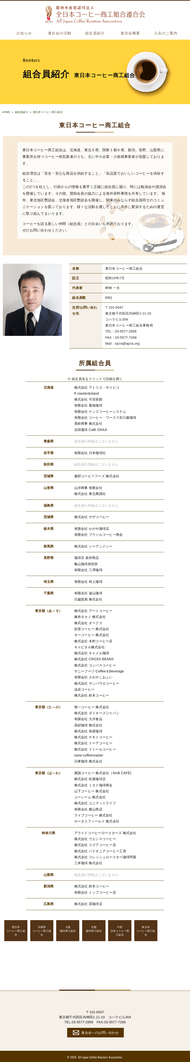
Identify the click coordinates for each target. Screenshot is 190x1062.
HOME (6, 112)
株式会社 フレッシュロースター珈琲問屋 (105, 856)
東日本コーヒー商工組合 (48, 112)
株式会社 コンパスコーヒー (95, 664)
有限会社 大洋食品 (88, 718)
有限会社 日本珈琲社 (90, 452)
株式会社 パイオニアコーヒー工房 (100, 850)
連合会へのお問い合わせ (95, 1031)
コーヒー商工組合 (15, 929)
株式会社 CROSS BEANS (94, 658)
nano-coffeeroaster (88, 754)
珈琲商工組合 (67, 927)
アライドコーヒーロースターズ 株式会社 (105, 831)
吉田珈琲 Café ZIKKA (90, 429)
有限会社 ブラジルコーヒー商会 (98, 534)
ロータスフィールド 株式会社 (97, 820)
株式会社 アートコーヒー (93, 610)
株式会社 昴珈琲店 (88, 902)
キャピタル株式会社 (89, 646)
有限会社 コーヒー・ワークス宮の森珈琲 (105, 417)
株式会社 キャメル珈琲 (91, 652)
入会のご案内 (166, 33)
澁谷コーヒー (84, 688)
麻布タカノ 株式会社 (90, 616)
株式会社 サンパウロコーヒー (97, 682)
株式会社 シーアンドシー (93, 546)
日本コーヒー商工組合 (119, 929)
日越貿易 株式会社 (88, 599)
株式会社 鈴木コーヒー (91, 694)
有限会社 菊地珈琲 (88, 405)
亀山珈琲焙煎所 (86, 563)
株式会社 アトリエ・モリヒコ (97, 387)
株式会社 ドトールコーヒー (95, 748)
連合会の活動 (59, 33)
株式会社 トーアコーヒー (93, 742)
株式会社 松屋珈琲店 (90, 778)
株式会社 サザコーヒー (91, 516)
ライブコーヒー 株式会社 (93, 814)
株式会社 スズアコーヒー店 (95, 843)
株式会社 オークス (88, 622)
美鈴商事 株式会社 (88, 423)
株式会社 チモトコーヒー (93, 736)
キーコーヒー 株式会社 (91, 634)
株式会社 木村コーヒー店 (93, 640)
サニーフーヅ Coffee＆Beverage (99, 670)
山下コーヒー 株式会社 (91, 790)
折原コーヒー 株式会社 (91, 628)
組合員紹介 (95, 33)
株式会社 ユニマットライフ (95, 802)
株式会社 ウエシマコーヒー (95, 837)
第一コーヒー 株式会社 (91, 706)
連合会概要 (130, 33)
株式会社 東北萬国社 (90, 493)
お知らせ (24, 33)
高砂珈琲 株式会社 (88, 724)
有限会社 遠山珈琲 (88, 593)
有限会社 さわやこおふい (93, 676)
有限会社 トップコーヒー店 (95, 891)
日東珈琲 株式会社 (88, 760)
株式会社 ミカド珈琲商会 (93, 784)
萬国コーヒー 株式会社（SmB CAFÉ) (102, 772)
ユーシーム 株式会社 (90, 796)
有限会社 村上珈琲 (88, 581)
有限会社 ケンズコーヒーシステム (100, 411)
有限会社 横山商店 (88, 808)
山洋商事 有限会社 (88, 487)
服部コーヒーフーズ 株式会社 (97, 476)
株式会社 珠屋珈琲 (88, 730)
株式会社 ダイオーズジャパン (97, 712)
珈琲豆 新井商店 (86, 557)
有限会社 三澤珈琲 (88, 569)
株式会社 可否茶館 (88, 399)
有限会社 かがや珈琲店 (91, 528)
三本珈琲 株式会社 (88, 862)
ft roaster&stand (86, 393)
